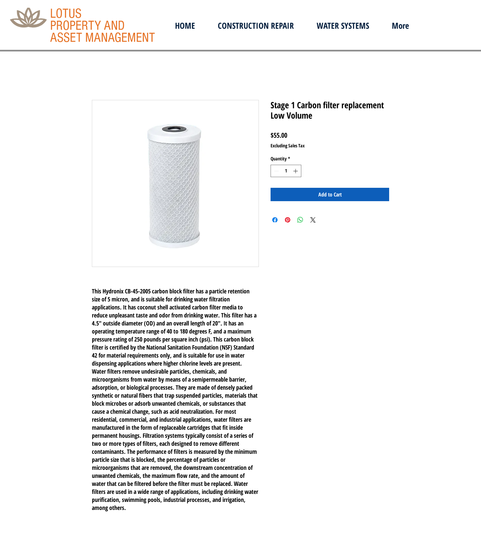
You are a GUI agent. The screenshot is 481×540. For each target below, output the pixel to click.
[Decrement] (276, 171)
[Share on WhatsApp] (300, 220)
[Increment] (296, 171)
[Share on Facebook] (275, 220)
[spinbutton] (286, 171)
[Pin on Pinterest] (288, 220)
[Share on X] (313, 220)
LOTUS (66, 13)
